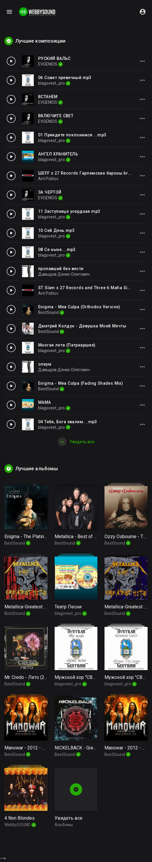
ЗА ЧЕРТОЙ (50, 192)
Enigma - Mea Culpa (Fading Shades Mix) (80, 383)
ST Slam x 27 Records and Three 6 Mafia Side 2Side (92, 287)
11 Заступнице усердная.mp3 (69, 211)
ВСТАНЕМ (48, 96)
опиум (44, 364)
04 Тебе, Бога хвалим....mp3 (67, 421)
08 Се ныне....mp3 (57, 249)
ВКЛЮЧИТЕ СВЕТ (55, 115)
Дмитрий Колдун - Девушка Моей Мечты (82, 326)
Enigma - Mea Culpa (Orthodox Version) (79, 306)
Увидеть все (76, 441)
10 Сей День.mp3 (56, 230)
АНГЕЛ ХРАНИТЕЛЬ (58, 154)
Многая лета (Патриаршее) (67, 345)
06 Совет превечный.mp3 (65, 77)
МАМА (44, 402)
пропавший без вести (61, 268)
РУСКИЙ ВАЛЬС (54, 58)
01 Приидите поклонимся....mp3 (72, 135)
